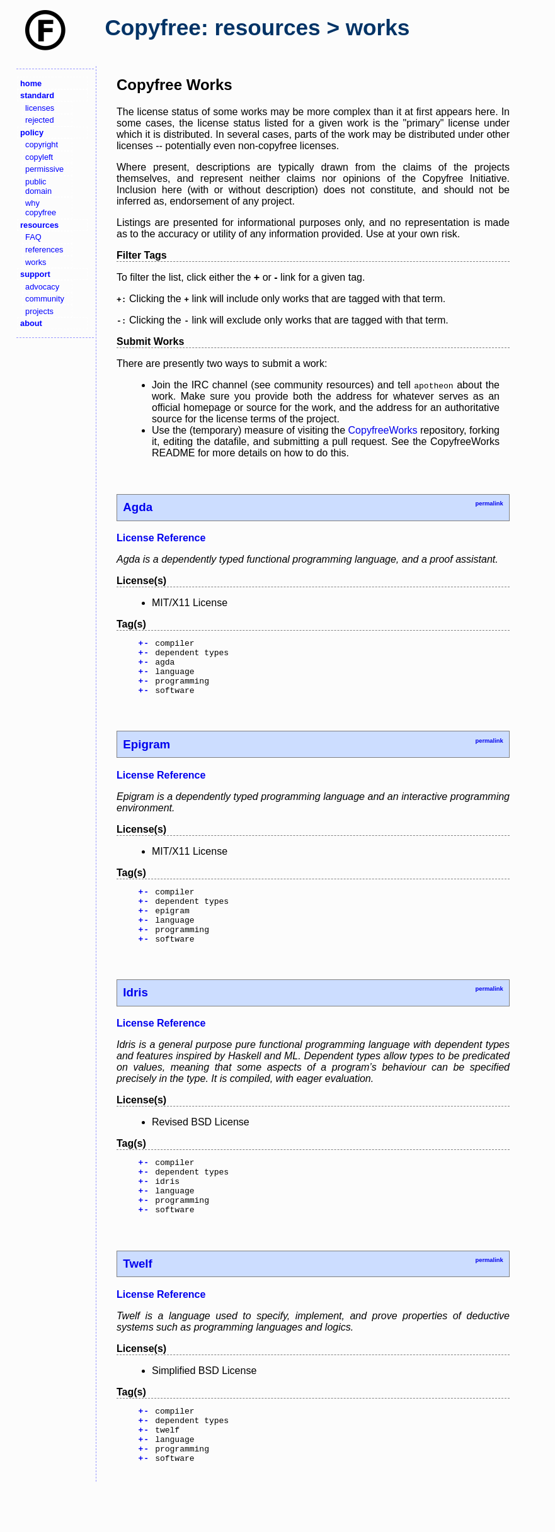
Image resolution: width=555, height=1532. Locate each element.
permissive (44, 169)
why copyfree (40, 207)
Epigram (146, 755)
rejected (39, 120)
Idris (135, 1015)
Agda (137, 507)
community (44, 298)
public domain (38, 186)
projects (39, 311)
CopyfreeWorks (383, 430)
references (44, 249)
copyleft (39, 157)
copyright (41, 144)
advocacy (42, 286)
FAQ (33, 237)
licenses (39, 108)
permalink (489, 503)
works (35, 262)
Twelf (137, 1297)
